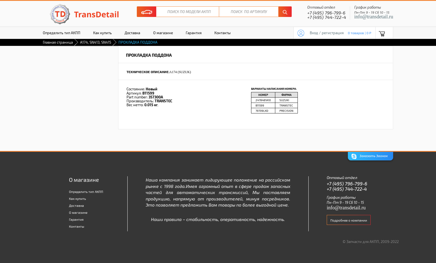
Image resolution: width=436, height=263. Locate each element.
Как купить (102, 33)
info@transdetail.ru (373, 16)
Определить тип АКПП (61, 33)
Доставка (132, 33)
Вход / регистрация (327, 33)
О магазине (163, 33)
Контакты (222, 33)
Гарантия (194, 33)
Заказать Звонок (369, 156)
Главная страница (58, 42)
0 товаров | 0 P (359, 33)
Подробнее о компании (348, 220)
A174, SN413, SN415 (95, 42)
